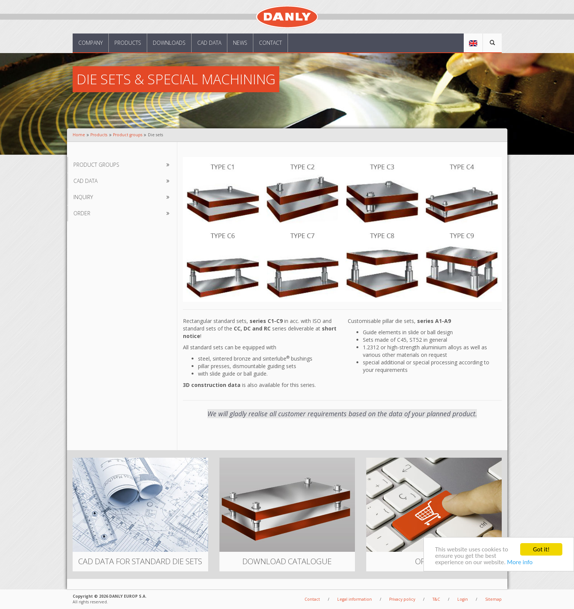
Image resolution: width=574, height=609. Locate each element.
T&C (436, 599)
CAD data (209, 42)
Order (122, 213)
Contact (270, 42)
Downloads (169, 42)
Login (462, 599)
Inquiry (122, 197)
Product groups (127, 134)
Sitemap (493, 599)
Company (90, 42)
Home (79, 134)
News (240, 42)
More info (520, 562)
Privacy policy (402, 599)
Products (127, 42)
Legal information (354, 599)
